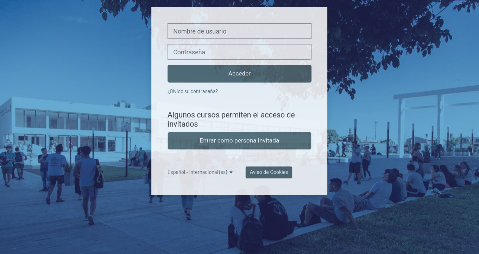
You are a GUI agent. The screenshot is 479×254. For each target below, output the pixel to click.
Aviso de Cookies (269, 172)
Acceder (239, 73)
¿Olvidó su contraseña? (193, 91)
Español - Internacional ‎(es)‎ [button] (198, 172)
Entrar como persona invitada (239, 140)
